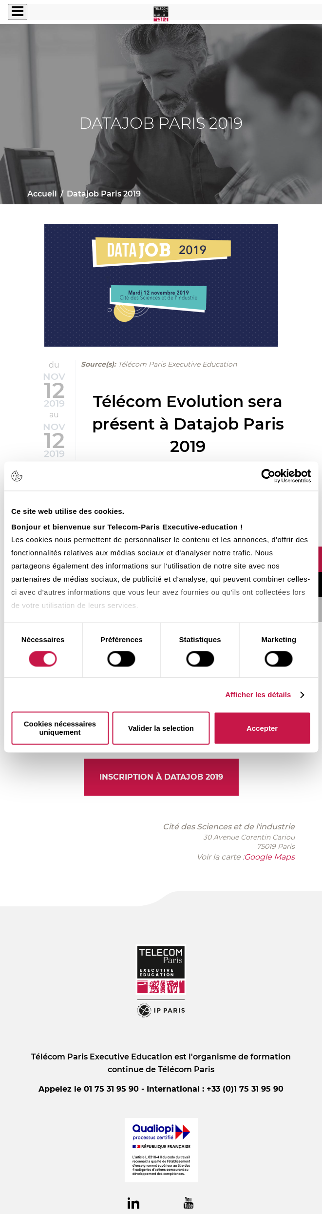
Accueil (42, 193)
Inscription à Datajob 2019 (161, 777)
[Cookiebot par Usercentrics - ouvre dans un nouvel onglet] (268, 476)
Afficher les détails (258, 694)
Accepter (262, 728)
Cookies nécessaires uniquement (60, 728)
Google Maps (269, 857)
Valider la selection (161, 728)
